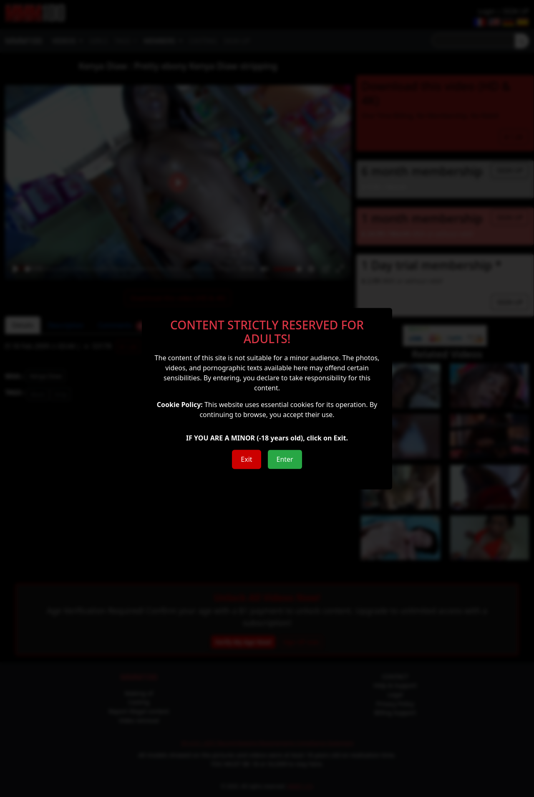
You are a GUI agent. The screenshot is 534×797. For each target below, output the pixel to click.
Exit (246, 459)
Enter (285, 459)
